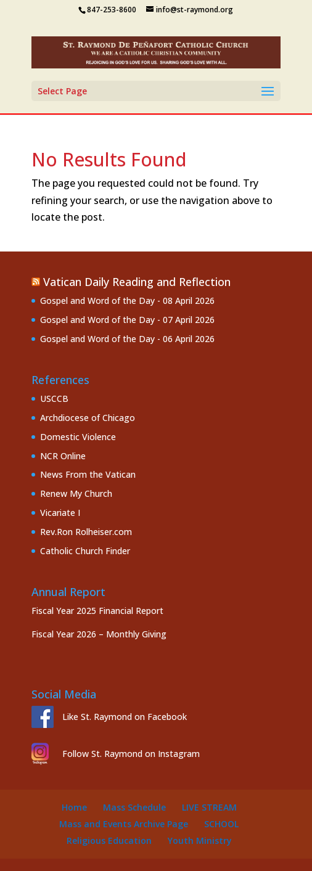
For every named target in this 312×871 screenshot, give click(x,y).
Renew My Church (76, 493)
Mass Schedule (134, 807)
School (221, 824)
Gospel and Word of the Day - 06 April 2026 (127, 339)
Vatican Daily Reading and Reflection (137, 281)
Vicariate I (60, 512)
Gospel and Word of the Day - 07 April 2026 (127, 319)
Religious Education (109, 840)
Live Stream (209, 807)
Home (74, 807)
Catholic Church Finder (85, 551)
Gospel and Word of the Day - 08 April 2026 (127, 300)
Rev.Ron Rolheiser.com (86, 532)
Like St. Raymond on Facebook (124, 716)
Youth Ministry (200, 840)
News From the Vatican (88, 474)
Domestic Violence (78, 437)
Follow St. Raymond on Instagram (131, 753)
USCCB (54, 398)
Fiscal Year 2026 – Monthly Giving (98, 634)
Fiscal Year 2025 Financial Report (97, 610)
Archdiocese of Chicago (87, 417)
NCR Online (63, 456)
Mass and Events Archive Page (123, 824)
